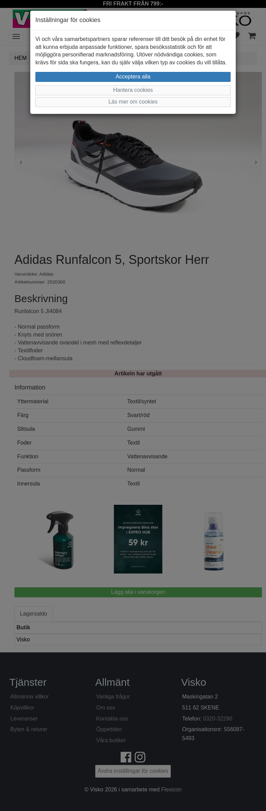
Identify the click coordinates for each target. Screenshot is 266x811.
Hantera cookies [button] (133, 90)
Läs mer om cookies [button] (132, 102)
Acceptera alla (132, 76)
